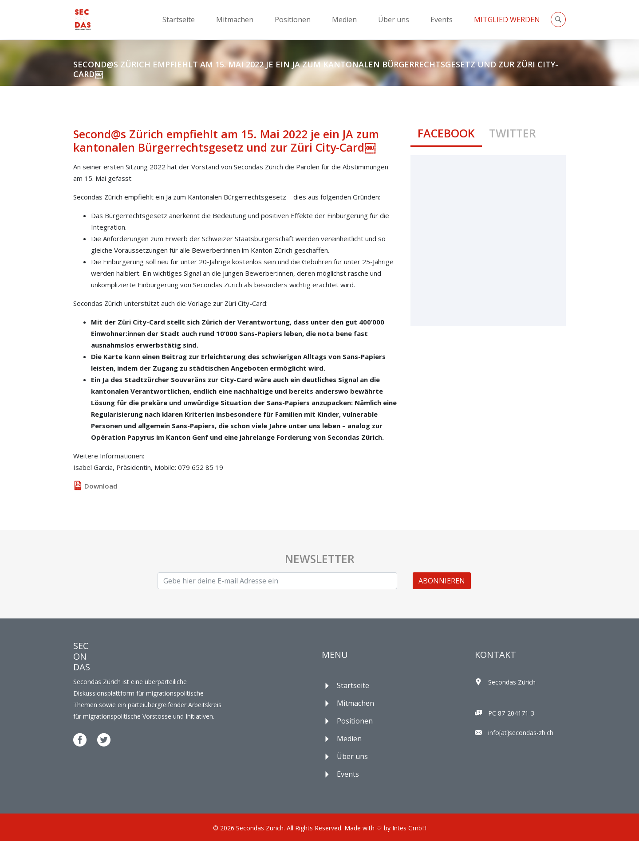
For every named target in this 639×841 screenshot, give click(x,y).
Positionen (293, 19)
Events (441, 19)
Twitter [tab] (512, 133)
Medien (344, 19)
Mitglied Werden (507, 19)
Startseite (178, 19)
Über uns (393, 19)
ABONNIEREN (441, 581)
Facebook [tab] (446, 133)
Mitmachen (234, 19)
